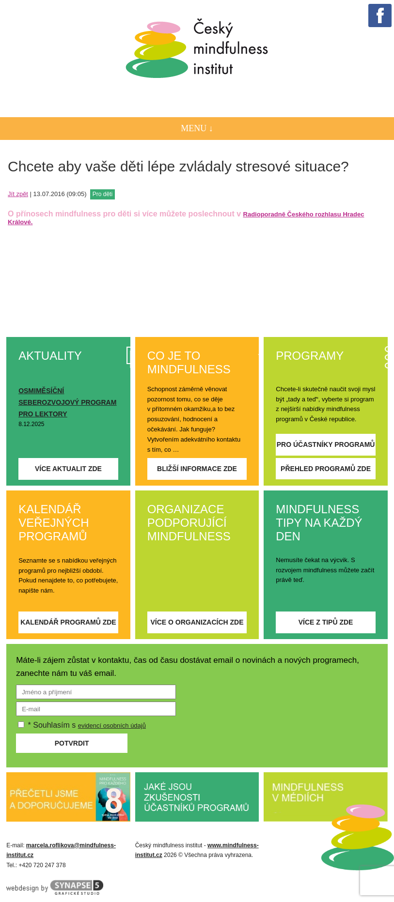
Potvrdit (72, 743)
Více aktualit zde (68, 469)
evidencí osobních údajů (112, 725)
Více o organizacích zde (196, 622)
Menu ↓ (197, 128)
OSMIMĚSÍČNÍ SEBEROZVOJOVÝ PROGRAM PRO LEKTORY (67, 402)
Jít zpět (18, 194)
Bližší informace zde (197, 469)
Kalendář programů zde (68, 622)
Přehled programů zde (326, 469)
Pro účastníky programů (326, 444)
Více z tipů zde (326, 622)
